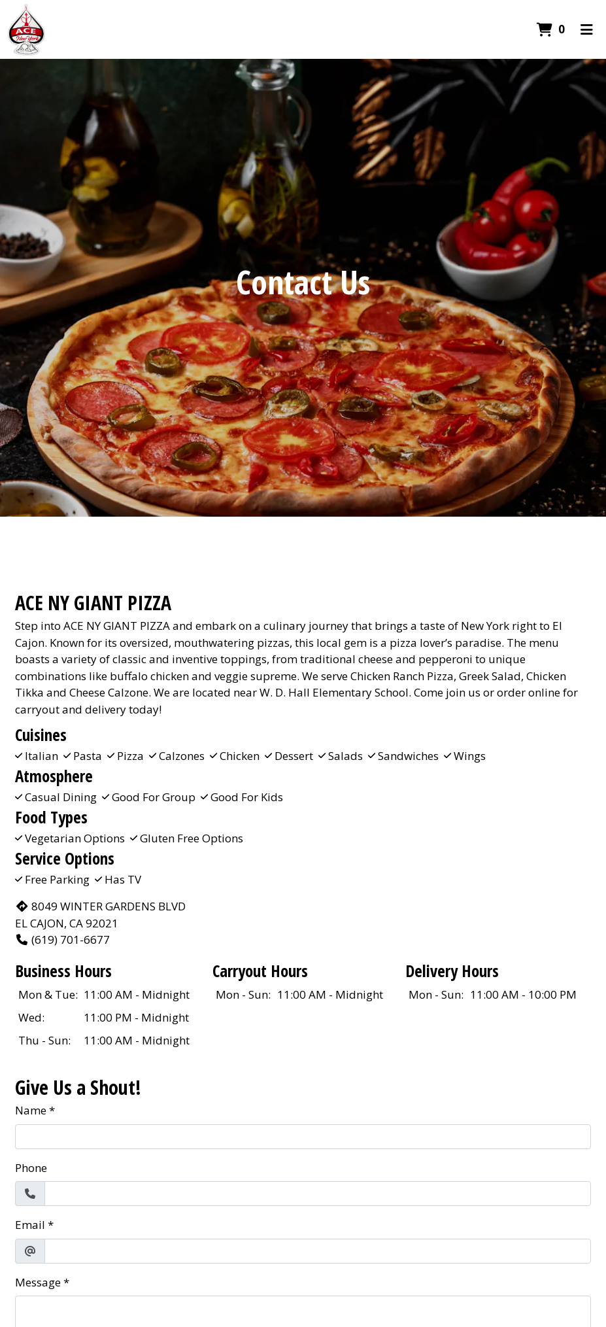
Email (30, 1224)
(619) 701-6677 (62, 939)
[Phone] (317, 1193)
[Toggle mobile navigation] (587, 29)
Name (30, 1110)
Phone (31, 1167)
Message (38, 1282)
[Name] (303, 1136)
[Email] (317, 1251)
